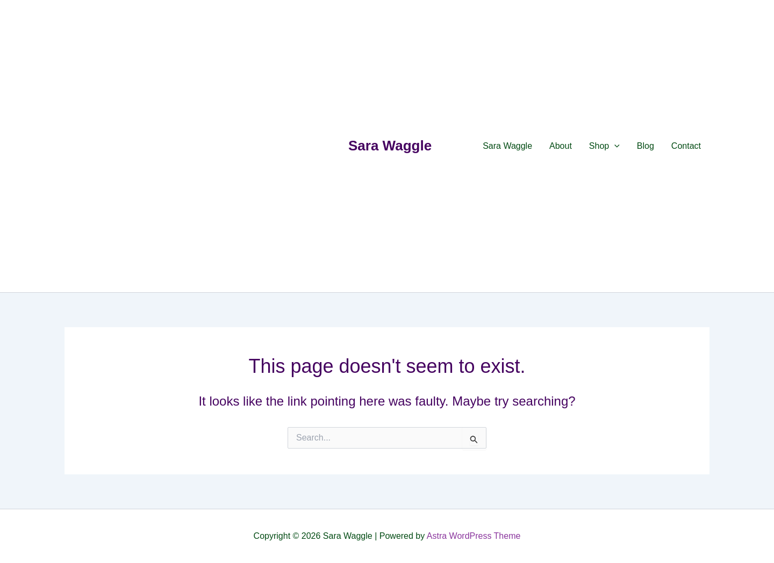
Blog (645, 145)
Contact (686, 145)
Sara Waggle (390, 146)
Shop (604, 146)
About (560, 145)
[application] (614, 146)
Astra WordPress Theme (474, 535)
